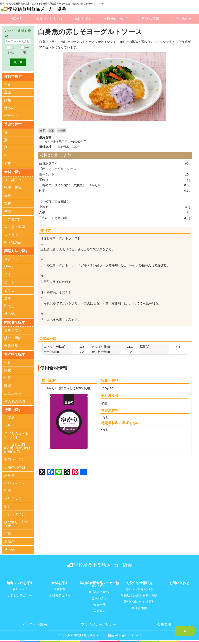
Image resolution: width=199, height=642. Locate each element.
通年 (42, 130)
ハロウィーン (14, 483)
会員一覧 (99, 603)
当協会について (115, 19)
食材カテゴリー (60, 594)
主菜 (51, 130)
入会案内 (99, 610)
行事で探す (13, 410)
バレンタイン (14, 514)
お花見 (9, 418)
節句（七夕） (14, 459)
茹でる (9, 290)
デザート (11, 116)
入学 (7, 425)
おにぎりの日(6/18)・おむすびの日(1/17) (17, 448)
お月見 (9, 475)
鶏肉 (7, 203)
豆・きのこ (13, 235)
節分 (7, 506)
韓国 (7, 386)
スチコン (11, 259)
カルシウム (13, 330)
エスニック (13, 393)
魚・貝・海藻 (14, 227)
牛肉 (7, 211)
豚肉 (7, 196)
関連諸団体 (139, 607)
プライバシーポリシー (98, 623)
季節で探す (13, 124)
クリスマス (13, 498)
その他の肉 (13, 219)
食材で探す (13, 172)
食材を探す (82, 19)
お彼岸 (9, 541)
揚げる (9, 282)
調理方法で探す (16, 251)
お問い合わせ (181, 19)
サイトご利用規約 (33, 623)
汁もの (9, 108)
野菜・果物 (13, 188)
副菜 (7, 100)
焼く (7, 275)
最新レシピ (20, 588)
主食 (7, 84)
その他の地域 (14, 401)
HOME (16, 19)
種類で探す (13, 77)
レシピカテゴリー (19, 594)
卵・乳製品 (13, 242)
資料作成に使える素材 (139, 600)
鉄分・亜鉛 (13, 338)
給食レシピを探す (50, 19)
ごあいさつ (99, 597)
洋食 (7, 370)
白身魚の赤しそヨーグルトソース (91, 32)
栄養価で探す (14, 322)
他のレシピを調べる (139, 588)
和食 (7, 362)
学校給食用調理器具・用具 (139, 594)
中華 (7, 378)
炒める (9, 267)
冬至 (7, 491)
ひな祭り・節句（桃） (16, 523)
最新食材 (59, 588)
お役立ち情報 (148, 19)
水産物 (62, 130)
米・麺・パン (14, 180)
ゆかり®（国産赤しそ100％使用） (67, 141)
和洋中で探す (14, 354)
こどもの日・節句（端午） (16, 435)
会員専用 (164, 623)
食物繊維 (11, 346)
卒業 (7, 533)
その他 (9, 314)
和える (9, 306)
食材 (25, 50)
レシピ (11, 50)
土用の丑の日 (14, 467)
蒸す (7, 298)
